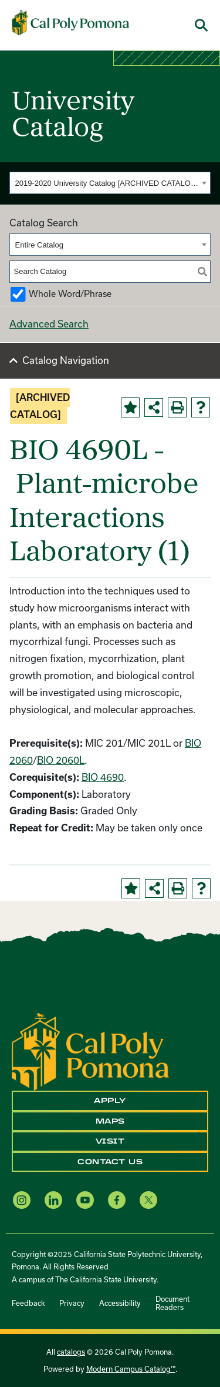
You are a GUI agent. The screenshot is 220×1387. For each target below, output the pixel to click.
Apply (110, 1101)
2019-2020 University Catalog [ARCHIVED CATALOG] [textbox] (107, 183)
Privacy (71, 1303)
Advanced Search (49, 323)
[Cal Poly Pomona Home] (70, 23)
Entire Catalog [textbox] (39, 244)
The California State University (106, 1279)
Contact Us (110, 1162)
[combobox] (110, 183)
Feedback (28, 1303)
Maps (110, 1121)
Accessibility (120, 1303)
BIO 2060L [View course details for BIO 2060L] (60, 760)
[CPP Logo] (90, 1050)
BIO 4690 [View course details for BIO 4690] (103, 777)
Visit (110, 1141)
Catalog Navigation (65, 360)
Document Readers (172, 1303)
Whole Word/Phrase (70, 294)
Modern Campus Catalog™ (130, 1369)
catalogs (71, 1352)
